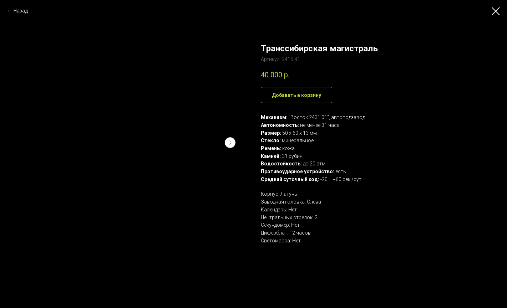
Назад (21, 11)
